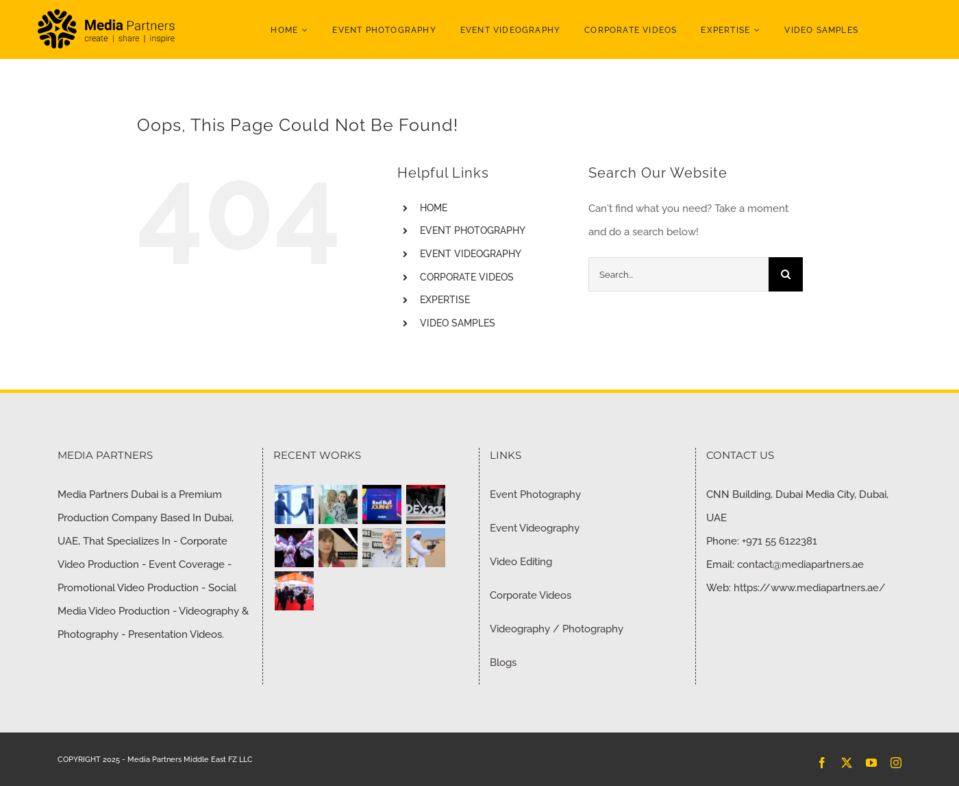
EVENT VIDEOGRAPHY (470, 253)
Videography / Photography (556, 629)
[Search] (786, 274)
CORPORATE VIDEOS (467, 277)
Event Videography (535, 528)
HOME (433, 207)
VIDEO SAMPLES (457, 323)
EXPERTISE (445, 299)
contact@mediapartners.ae (800, 564)
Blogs (503, 662)
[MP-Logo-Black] (106, 11)
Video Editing (521, 562)
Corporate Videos (530, 595)
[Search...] (678, 274)
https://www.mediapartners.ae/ (810, 588)
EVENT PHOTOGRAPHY (472, 230)
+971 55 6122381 (779, 541)
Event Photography (535, 494)
